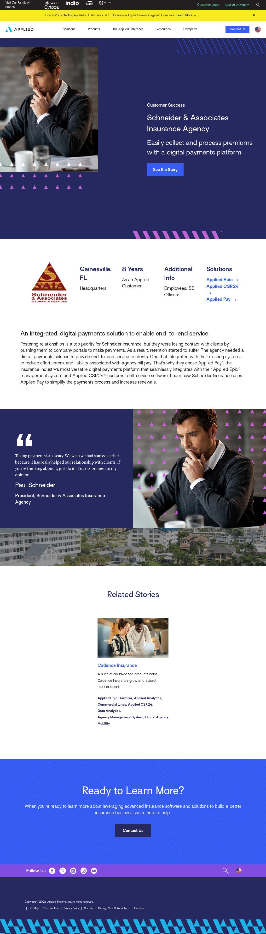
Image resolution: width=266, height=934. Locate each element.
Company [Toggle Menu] (190, 29)
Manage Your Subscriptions (113, 908)
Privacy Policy (71, 908)
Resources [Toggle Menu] (163, 29)
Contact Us (237, 29)
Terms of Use (51, 908)
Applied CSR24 (222, 290)
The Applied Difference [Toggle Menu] (128, 29)
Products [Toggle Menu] (94, 29)
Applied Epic (223, 280)
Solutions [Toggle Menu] (69, 29)
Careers (139, 908)
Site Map (34, 908)
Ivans (35, 29)
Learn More (187, 15)
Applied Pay (222, 300)
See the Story (165, 169)
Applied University (237, 4)
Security (88, 908)
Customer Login (208, 4)
